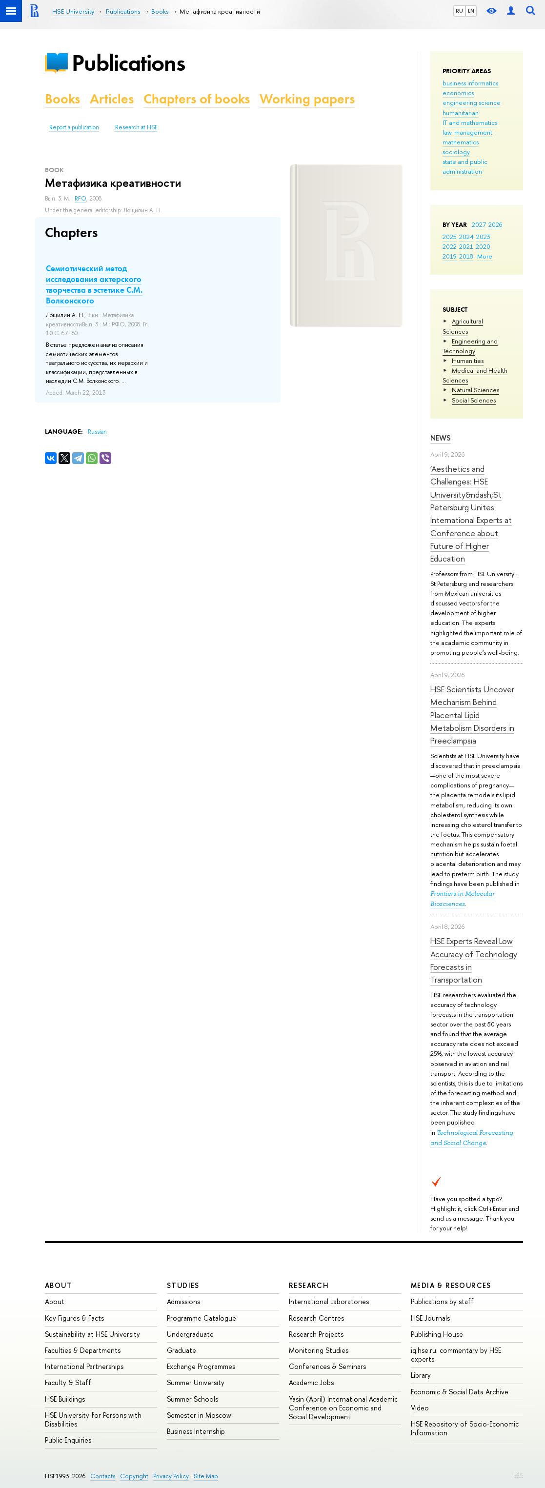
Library (421, 1375)
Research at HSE (136, 127)
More (484, 256)
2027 (479, 224)
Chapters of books (196, 98)
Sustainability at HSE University (92, 1334)
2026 (495, 224)
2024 (466, 236)
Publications (128, 63)
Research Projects (316, 1334)
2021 (466, 246)
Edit (518, 1473)
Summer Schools (192, 1399)
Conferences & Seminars (327, 1366)
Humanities (468, 360)
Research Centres (316, 1318)
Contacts (102, 1476)
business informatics (470, 83)
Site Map (206, 1476)
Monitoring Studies (318, 1350)
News (440, 438)
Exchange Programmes (201, 1366)
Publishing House (437, 1334)
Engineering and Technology (470, 346)
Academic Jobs (311, 1382)
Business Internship (196, 1431)
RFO (80, 198)
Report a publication (74, 127)
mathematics (461, 142)
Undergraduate (190, 1334)
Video (420, 1407)
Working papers (307, 98)
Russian (97, 432)
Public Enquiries (68, 1440)
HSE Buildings (65, 1399)
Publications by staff (442, 1301)
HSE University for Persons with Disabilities (93, 1419)
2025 (450, 236)
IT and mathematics (470, 122)
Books (62, 98)
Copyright (134, 1476)
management (473, 132)
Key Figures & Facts (74, 1318)
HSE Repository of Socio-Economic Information (465, 1428)
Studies (183, 1285)
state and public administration (465, 166)
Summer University (195, 1382)
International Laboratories (329, 1301)
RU (459, 10)
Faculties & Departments (83, 1350)
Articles (112, 98)
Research (309, 1285)
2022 (450, 246)
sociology (456, 151)
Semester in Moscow (199, 1415)
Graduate (181, 1350)
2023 (483, 236)
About (58, 1285)
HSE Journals (430, 1318)
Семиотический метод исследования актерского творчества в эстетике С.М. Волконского (94, 284)
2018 (466, 256)
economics (458, 92)
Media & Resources (451, 1285)
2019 (450, 256)
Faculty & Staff (68, 1382)
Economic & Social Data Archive (459, 1391)
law (447, 132)
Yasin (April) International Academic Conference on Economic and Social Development (343, 1407)
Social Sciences (474, 400)
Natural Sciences (475, 389)
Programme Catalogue (201, 1318)
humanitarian (461, 112)
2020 (483, 246)
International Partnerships (84, 1366)
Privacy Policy (171, 1476)
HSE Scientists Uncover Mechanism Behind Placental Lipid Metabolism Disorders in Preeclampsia (472, 715)
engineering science (472, 102)
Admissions (183, 1301)
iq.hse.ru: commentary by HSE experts (456, 1355)
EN (471, 10)
